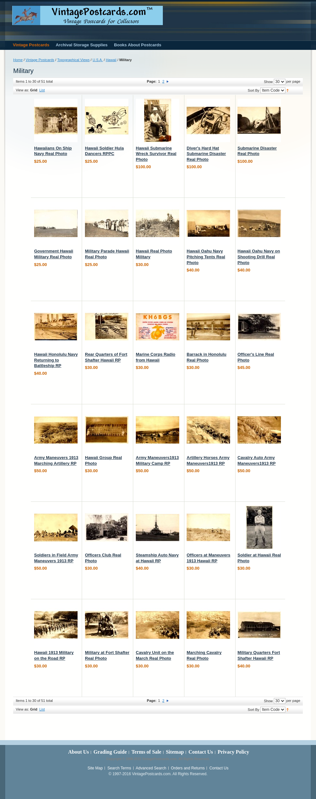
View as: (22, 90)
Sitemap (175, 752)
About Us (78, 752)
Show (268, 82)
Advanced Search (151, 768)
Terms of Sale (146, 752)
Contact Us (201, 752)
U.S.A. (98, 60)
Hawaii (111, 60)
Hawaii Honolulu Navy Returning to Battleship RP (56, 360)
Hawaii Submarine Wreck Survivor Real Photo (156, 154)
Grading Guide (110, 752)
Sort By (253, 90)
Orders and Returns (188, 768)
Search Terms (119, 768)
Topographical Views (73, 60)
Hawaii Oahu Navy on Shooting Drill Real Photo (258, 257)
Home (18, 60)
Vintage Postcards (40, 60)
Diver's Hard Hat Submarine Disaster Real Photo (206, 154)
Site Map (95, 768)
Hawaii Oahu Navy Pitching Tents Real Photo (206, 257)
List (42, 90)
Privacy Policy (233, 752)
